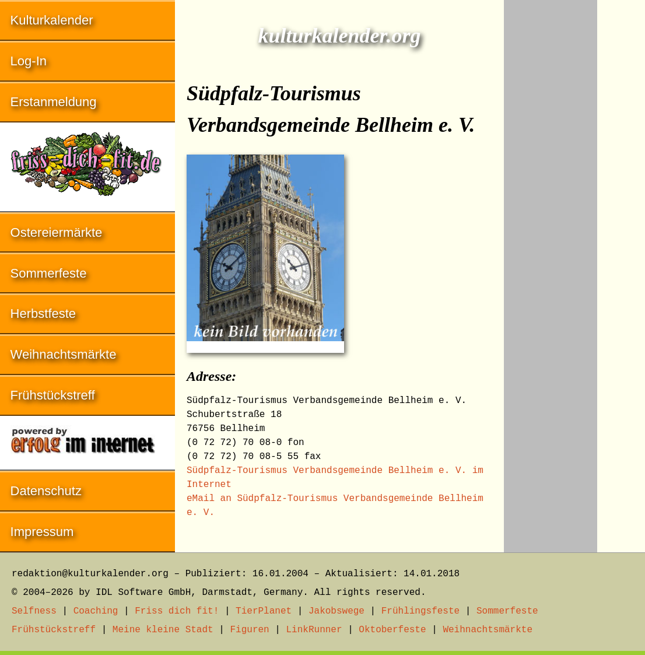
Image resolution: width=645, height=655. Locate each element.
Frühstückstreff (52, 395)
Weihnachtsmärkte (63, 354)
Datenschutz (46, 491)
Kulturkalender (51, 20)
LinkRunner (314, 630)
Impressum (42, 531)
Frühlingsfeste (420, 611)
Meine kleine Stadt (163, 630)
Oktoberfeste (392, 630)
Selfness (34, 611)
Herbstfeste (43, 313)
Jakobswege (336, 611)
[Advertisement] (550, 175)
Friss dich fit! (177, 611)
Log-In (28, 61)
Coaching (95, 611)
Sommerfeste (48, 273)
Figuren (249, 630)
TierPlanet (264, 611)
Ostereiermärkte (56, 232)
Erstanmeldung (53, 101)
